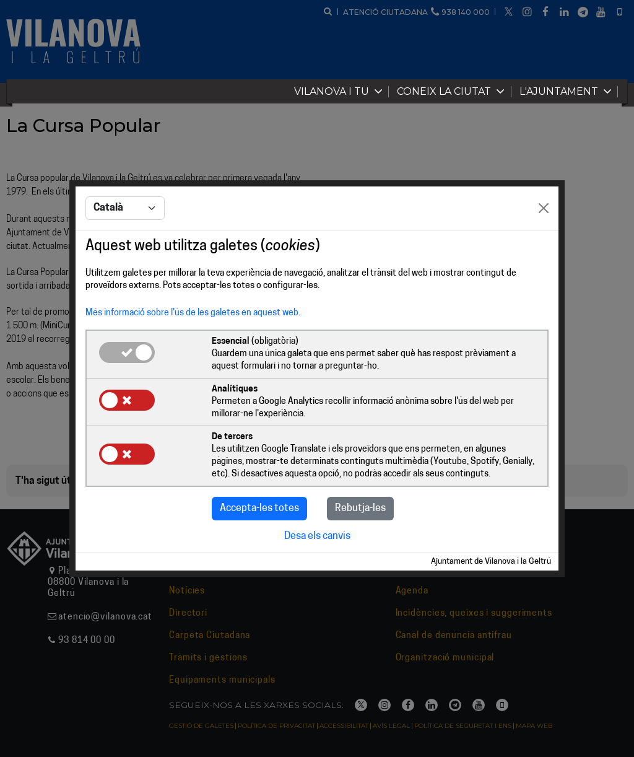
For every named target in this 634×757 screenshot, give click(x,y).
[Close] (544, 208)
